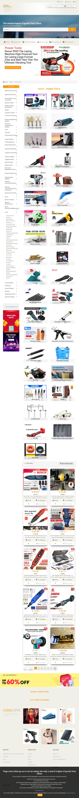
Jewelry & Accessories (11, 152)
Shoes (6, 197)
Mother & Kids (8, 165)
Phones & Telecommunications (10, 182)
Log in (75, 1)
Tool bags (8, 259)
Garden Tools (9, 229)
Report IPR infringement (59, 759)
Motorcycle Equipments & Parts (10, 168)
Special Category (9, 199)
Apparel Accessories (10, 94)
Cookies (55, 754)
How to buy (68, 42)
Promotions (55, 42)
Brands (7, 110)
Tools (11, 82)
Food (6, 129)
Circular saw (9, 222)
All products (16, 42)
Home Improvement (10, 145)
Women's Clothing (9, 297)
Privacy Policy (56, 756)
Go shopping (40, 500)
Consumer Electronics (11, 115)
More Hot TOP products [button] (13, 70)
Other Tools (8, 250)
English (50, 6)
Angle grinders (9, 219)
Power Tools (9, 255)
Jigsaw (7, 238)
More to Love (42, 42)
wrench (7, 278)
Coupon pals (6, 762)
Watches (7, 291)
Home (7, 42)
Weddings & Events (10, 294)
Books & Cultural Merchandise (9, 106)
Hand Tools (8, 231)
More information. (70, 793)
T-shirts (30, 754)
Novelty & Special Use (11, 173)
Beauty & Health (9, 102)
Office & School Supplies (9, 178)
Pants (29, 756)
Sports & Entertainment (9, 203)
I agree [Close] (40, 795)
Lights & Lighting (9, 156)
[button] (74, 61)
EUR (56, 6)
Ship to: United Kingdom (68, 6)
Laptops (30, 762)
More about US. (39, 790)
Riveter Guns (9, 257)
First (25, 668)
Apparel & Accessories (11, 90)
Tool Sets (8, 264)
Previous (31, 668)
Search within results (66, 463)
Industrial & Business (10, 149)
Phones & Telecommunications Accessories (10, 188)
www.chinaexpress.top (11, 306)
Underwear (8, 285)
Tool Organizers (9, 260)
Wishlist (60, 1)
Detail (28, 500)
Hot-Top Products (29, 42)
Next (55, 668)
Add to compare (40, 504)
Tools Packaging (10, 266)
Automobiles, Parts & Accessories (10, 99)
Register (68, 1)
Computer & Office (10, 112)
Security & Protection (10, 193)
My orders (5, 756)
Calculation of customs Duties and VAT (13, 754)
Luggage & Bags (9, 159)
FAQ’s (4, 759)
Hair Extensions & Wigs (11, 135)
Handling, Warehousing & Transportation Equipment (12, 234)
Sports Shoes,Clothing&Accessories (13, 207)
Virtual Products (9, 288)
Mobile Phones (32, 765)
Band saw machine (10, 220)
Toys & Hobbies (9, 282)
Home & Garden (9, 139)
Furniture (7, 132)
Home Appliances (9, 142)
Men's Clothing (9, 162)
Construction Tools (10, 224)
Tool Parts (8, 262)
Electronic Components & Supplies (9, 125)
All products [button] (11, 86)
